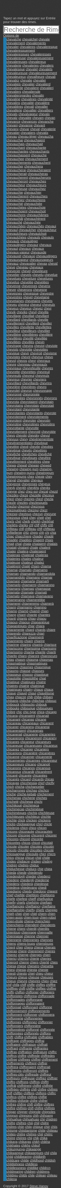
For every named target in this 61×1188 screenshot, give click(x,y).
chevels (26, 275)
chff (36, 525)
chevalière (42, 103)
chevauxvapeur (18, 260)
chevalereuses (17, 62)
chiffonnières (16, 1029)
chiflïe (42, 1097)
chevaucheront (17, 181)
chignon (12, 1115)
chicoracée (26, 831)
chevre (11, 364)
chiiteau (52, 1130)
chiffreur (45, 1074)
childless (31, 1164)
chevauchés (35, 226)
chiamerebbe (35, 600)
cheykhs (33, 488)
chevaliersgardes (19, 95)
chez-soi (32, 491)
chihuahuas (30, 1119)
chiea (48, 869)
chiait (10, 544)
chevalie (26, 80)
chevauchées (16, 226)
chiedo (27, 891)
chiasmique (42, 667)
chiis (54, 1127)
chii (42, 1119)
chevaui (50, 226)
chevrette (13, 372)
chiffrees (24, 1059)
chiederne (42, 880)
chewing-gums (24, 473)
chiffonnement (17, 1011)
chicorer (51, 835)
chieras (12, 951)
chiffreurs (13, 1078)
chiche (11, 794)
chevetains (32, 301)
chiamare (13, 581)
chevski (21, 435)
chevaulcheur (46, 230)
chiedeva (13, 887)
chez (21, 491)
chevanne (26, 125)
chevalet (32, 69)
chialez (39, 562)
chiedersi (13, 884)
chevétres (40, 450)
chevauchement (36, 159)
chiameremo (30, 603)
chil (46, 1153)
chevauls (33, 237)
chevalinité (45, 99)
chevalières (15, 106)
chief (10, 895)
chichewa (26, 801)
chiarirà (37, 644)
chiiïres (21, 1138)
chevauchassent (18, 155)
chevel (26, 271)
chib (30, 697)
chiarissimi (48, 648)
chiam (35, 566)
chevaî (53, 263)
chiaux (48, 689)
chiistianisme (27, 1130)
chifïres (49, 1108)
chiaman (13, 573)
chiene (11, 928)
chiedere (13, 880)
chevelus (13, 282)
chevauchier (32, 192)
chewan (33, 465)
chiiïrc (48, 1134)
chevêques (29, 458)
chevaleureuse (17, 73)
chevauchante (36, 147)
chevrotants (34, 413)
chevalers (47, 65)
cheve (11, 267)
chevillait (28, 316)
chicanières (47, 753)
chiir (47, 1127)
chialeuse (13, 562)
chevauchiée (33, 204)
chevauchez (37, 189)
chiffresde (32, 1074)
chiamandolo (16, 577)
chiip (28, 1127)
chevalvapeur (28, 114)
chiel (33, 914)
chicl (39, 824)
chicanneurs (15, 764)
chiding (47, 861)
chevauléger (29, 241)
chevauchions (35, 200)
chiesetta (46, 966)
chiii (30, 1123)
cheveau (22, 267)
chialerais (13, 555)
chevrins (46, 383)
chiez (53, 981)
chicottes (36, 850)
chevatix (42, 133)
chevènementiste (41, 439)
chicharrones (16, 790)
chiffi (22, 988)
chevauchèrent (34, 218)
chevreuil (43, 372)
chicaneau (14, 723)
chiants (22, 618)
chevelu (38, 275)
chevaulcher (27, 230)
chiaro (22, 656)
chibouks (13, 708)
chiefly (11, 902)
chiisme (12, 1130)
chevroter (29, 420)
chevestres (14, 297)
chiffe (31, 985)
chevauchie (15, 192)
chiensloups (44, 943)
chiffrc (52, 1052)
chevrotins (47, 424)
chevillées (14, 342)
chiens (11, 943)
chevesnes (14, 293)
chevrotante (31, 409)
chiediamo (14, 891)
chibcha (25, 701)
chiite (42, 1130)
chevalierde (15, 88)
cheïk (26, 521)
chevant (39, 125)
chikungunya (16, 1149)
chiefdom (32, 895)
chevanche (46, 121)
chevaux (38, 248)
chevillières (30, 334)
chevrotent (14, 420)
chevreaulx (39, 364)
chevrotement (16, 417)
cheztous (24, 514)
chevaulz (13, 241)
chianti (11, 618)
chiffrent (31, 1063)
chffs (43, 525)
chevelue (50, 275)
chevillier (43, 331)
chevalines (29, 99)
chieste (43, 970)
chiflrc (51, 1093)
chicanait (42, 715)
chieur (48, 973)
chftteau (49, 529)
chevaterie (48, 129)
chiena (29, 921)
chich (10, 786)
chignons (25, 1115)
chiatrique (37, 686)
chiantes (44, 615)
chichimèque (34, 809)
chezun (37, 514)
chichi (38, 801)
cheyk (11, 488)
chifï (31, 1108)
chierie (34, 958)
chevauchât (15, 218)
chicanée (25, 775)
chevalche (14, 39)
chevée (34, 446)
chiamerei (14, 603)
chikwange (33, 1149)
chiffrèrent (24, 1085)
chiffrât (11, 1085)
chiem (42, 914)
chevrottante (15, 428)
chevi (47, 308)
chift (30, 1104)
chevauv (25, 248)
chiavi (32, 693)
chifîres (21, 1108)
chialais (52, 544)
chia (53, 532)
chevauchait (34, 144)
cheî (48, 517)
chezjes (29, 499)
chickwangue (25, 824)
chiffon (20, 992)
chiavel (22, 693)
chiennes (46, 940)
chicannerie (43, 757)
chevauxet (14, 256)
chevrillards (30, 383)
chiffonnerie (15, 1018)
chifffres (12, 988)
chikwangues (34, 1153)
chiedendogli (16, 876)
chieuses (46, 977)
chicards (38, 779)
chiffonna (30, 996)
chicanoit (43, 764)
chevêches (29, 454)
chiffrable (30, 1037)
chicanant (13, 719)
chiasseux (14, 674)
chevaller (41, 106)
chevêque (14, 458)
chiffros (34, 1082)
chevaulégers (16, 245)
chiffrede (33, 1056)
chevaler (13, 47)
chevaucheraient (39, 170)
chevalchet (30, 39)
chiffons (45, 1033)
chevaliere (31, 88)
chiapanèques (17, 626)
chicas (49, 779)
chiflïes (12, 1100)
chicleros (13, 828)
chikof (35, 1145)
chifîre (11, 1108)
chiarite (40, 652)
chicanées (40, 775)
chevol (11, 360)
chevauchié (15, 204)
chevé (24, 446)
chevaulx (47, 237)
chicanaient (27, 715)
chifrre (21, 1104)
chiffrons (22, 1082)
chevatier (13, 133)
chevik (11, 312)
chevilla (43, 312)
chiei (18, 914)
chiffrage (13, 1041)
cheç (32, 517)
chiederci (43, 876)
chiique (38, 1127)
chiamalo (25, 570)
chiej (26, 914)
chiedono (39, 891)
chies (54, 962)
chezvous (13, 517)
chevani (12, 125)
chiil (36, 1123)
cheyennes (29, 484)
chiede (22, 872)
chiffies (41, 988)
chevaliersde (31, 91)
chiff (23, 985)
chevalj (29, 106)
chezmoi (24, 506)
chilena (12, 1179)
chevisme (50, 353)
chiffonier (32, 992)
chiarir (28, 641)
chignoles (48, 1112)
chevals (12, 114)
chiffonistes (15, 996)
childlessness (16, 1168)
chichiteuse (46, 813)
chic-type (29, 712)
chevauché (14, 222)
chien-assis (15, 917)
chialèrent (14, 566)
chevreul (28, 375)
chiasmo (13, 671)
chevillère (46, 334)
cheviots (12, 349)
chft (39, 529)
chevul (45, 435)
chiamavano (44, 596)
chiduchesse (16, 869)
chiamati (41, 592)
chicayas (13, 783)
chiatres (12, 686)
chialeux (27, 562)
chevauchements (19, 162)
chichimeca (31, 805)
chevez (38, 308)
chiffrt (45, 1082)
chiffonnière (32, 1026)
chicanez (13, 749)
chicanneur (49, 760)
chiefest (21, 899)
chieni (21, 928)
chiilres (12, 1127)
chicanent (47, 723)
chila (53, 1153)
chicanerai (42, 727)
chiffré (36, 1085)
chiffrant (12, 1048)
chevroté (34, 431)
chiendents (47, 925)
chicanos (28, 768)
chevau (12, 136)
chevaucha (45, 136)
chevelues (14, 278)
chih (36, 1115)
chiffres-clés (15, 1074)
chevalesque (16, 69)
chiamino (40, 607)
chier (19, 947)
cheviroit (36, 353)
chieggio (51, 910)
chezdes (13, 495)
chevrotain (46, 402)
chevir (24, 353)
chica (41, 712)
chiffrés (25, 1089)
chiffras (12, 1052)
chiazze (20, 697)
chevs (11, 435)
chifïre (38, 1108)
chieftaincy (33, 906)
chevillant (42, 316)
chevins (27, 346)
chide (46, 857)
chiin (21, 1127)
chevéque (14, 450)
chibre (11, 712)
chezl (39, 499)
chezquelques (17, 510)
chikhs (25, 1145)
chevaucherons (40, 177)
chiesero (33, 966)
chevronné (14, 394)
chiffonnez (29, 1022)
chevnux (37, 357)
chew (46, 461)
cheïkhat (47, 521)
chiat (42, 678)
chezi (10, 499)
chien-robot (48, 917)
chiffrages (27, 1041)
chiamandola (46, 573)
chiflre (22, 1097)
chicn (24, 828)
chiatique (13, 682)
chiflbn (18, 1093)
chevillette (27, 327)
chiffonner (30, 1014)
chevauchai (15, 140)
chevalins (13, 103)
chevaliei (39, 80)
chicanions (14, 753)
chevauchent (41, 162)
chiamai (12, 570)
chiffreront (30, 1070)
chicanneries (16, 760)
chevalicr (13, 80)
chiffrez (41, 1078)
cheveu (12, 304)
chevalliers (45, 110)
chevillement (16, 323)
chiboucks (27, 704)
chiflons (41, 1093)
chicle (48, 824)
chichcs (43, 790)
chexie (40, 476)
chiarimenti (36, 637)
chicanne (13, 757)
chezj (19, 499)
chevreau (24, 364)
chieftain (46, 902)
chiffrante (25, 1048)
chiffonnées (15, 1033)
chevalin (38, 95)
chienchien (42, 921)
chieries (45, 958)
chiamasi (27, 588)
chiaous (12, 622)
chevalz (12, 118)
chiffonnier (45, 1022)
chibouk (41, 704)
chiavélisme (45, 693)
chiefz (40, 910)
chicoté (48, 850)
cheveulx (48, 304)
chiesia (21, 970)
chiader (37, 536)
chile (31, 1175)
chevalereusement (40, 58)
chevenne (14, 286)
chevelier (13, 275)
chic (19, 712)
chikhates (13, 1145)
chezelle (35, 495)
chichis (32, 813)
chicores (13, 839)
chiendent (32, 925)
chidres (23, 865)
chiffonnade (46, 996)
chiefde (19, 895)
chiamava (28, 596)
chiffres (43, 1070)
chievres (34, 981)
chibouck (13, 704)
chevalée (24, 118)
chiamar (46, 577)
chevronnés (34, 398)
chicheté (13, 801)
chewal (22, 465)
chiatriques (14, 689)
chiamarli (42, 581)
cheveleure (40, 271)
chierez (12, 955)
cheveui (23, 304)
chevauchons (16, 215)
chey (48, 476)
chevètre (13, 446)
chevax (42, 263)
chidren (12, 865)
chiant (21, 615)
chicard (25, 779)
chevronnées (16, 398)
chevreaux (14, 368)
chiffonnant (30, 1007)
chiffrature (40, 1052)
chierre (24, 962)
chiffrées (13, 1089)
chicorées (13, 843)
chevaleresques (18, 54)
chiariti (51, 652)
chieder (31, 876)
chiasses (37, 671)
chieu (39, 973)
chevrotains (15, 405)
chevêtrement (16, 461)
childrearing (15, 1171)
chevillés (28, 342)
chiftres (49, 1104)
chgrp (34, 532)
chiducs (31, 869)
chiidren (51, 1119)
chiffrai (39, 1041)
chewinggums (16, 476)
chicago (51, 712)
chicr (42, 854)
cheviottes (40, 349)
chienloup (13, 932)
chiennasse (15, 936)
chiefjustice (45, 899)
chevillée (40, 338)
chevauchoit (37, 211)
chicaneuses (33, 745)
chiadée (12, 540)
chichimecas (15, 809)
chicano (30, 764)
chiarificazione (17, 637)
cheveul (35, 304)
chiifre (11, 1123)
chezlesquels (38, 502)
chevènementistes (20, 443)
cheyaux (37, 480)
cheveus (13, 308)
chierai (38, 947)
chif (9, 985)
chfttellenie (14, 532)
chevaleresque (46, 47)
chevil (32, 312)
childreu (12, 1175)
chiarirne (13, 644)
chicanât (28, 772)
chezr (44, 510)
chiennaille (45, 932)
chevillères (14, 338)
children (30, 1171)
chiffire (51, 988)
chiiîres (31, 1134)
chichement (45, 794)
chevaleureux (16, 76)
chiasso (27, 674)
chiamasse (43, 588)
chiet (31, 973)
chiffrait (42, 1044)
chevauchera (33, 166)
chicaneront (33, 738)
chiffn (10, 992)
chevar (24, 129)
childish (50, 1160)
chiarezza (29, 633)
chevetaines (15, 301)
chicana (12, 715)
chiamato (13, 596)
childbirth (39, 1156)
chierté (44, 962)
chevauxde (38, 252)
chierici (12, 958)
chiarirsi (25, 644)
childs (23, 1175)
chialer (11, 551)
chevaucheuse (17, 189)
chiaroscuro (48, 656)
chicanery (50, 738)
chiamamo (40, 570)
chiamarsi (13, 588)
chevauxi (28, 256)
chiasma (32, 659)
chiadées (25, 540)
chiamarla (28, 581)
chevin (40, 342)
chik (36, 1138)
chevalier (28, 84)
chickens (44, 820)
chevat (35, 129)
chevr (32, 360)
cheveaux (36, 267)
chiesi (11, 970)
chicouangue (16, 854)
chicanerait (14, 734)
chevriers (39, 379)
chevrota (13, 402)
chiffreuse (28, 1078)
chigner (22, 1112)
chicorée (37, 839)
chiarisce (50, 644)
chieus (22, 977)
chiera (28, 947)
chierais (49, 947)
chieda (11, 872)
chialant (23, 547)
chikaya (12, 1141)
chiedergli (27, 880)
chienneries (30, 940)
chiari (40, 633)
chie (40, 869)
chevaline (13, 99)
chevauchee (15, 159)
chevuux (13, 439)
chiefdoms (47, 895)
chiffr (10, 1037)
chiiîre (21, 1134)
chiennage (28, 932)
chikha (45, 1141)
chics (10, 857)
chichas (31, 790)
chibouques (44, 708)
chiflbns (29, 1093)
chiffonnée (47, 1029)
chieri (46, 955)
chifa (16, 985)
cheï (18, 521)
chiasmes (26, 667)
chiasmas (46, 659)
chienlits (43, 928)
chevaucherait (17, 174)
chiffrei (36, 1059)
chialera (22, 551)
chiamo (12, 611)
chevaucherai (16, 170)
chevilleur (13, 331)
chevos (22, 360)
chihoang (46, 1115)
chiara (40, 626)
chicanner (27, 757)
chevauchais (16, 144)
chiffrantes (40, 1048)
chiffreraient (27, 1067)
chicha (19, 786)
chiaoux (24, 622)
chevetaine (41, 297)
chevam (38, 118)
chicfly (49, 783)
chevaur (32, 245)
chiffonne (45, 1007)
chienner (42, 936)
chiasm (20, 659)
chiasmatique (16, 663)
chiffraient (13, 1044)
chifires (52, 1089)
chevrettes (28, 372)
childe (24, 1160)
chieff (32, 899)
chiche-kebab (26, 794)
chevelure (29, 278)
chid (38, 857)
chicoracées (44, 831)
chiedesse (41, 884)
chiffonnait (14, 1007)
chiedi (42, 887)
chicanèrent (43, 772)
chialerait (27, 555)
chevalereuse (16, 58)
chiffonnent (14, 1014)
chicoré (25, 839)
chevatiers (28, 133)
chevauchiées (16, 207)
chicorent (37, 835)
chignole (35, 1112)
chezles (22, 502)
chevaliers (14, 91)
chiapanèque (40, 622)
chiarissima (32, 648)
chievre (22, 981)
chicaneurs (43, 742)
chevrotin (43, 420)
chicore (12, 835)
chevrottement (17, 431)
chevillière (14, 334)
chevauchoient (17, 211)
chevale (44, 39)
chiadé (49, 536)
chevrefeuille (31, 368)
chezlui (12, 506)
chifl (9, 1093)
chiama (46, 566)
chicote (12, 846)
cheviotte (25, 349)
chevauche (39, 155)
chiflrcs (12, 1097)
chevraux (43, 360)
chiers (34, 962)
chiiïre (11, 1138)
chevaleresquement (21, 50)
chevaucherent (17, 177)
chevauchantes (17, 151)
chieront (12, 962)
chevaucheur (16, 185)
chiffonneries (33, 1018)
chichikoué (14, 805)
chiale (34, 547)
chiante (32, 615)
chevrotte (32, 428)
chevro (42, 387)
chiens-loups (26, 943)
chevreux (13, 379)
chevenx (44, 286)
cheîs (10, 521)
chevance (13, 121)
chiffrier (52, 1078)
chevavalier (28, 263)
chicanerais (35, 730)
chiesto (22, 973)
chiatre (41, 682)
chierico (23, 958)
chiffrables (45, 1037)
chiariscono (15, 648)
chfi (50, 525)
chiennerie (14, 940)
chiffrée (47, 1085)
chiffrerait (43, 1067)
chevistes (13, 357)
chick (21, 820)
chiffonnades (16, 999)
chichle (46, 816)
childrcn (44, 1168)
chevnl (25, 357)
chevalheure (36, 76)
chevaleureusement (43, 73)
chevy (24, 439)
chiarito (12, 656)
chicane (40, 719)
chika (43, 1138)
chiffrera (12, 1067)
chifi (34, 1089)
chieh (10, 914)
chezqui (33, 510)
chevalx (44, 114)
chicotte (23, 850)
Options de (11, 35)
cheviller (46, 323)
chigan (11, 1112)
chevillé (28, 338)
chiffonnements (39, 1011)
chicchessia (28, 783)
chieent (52, 891)
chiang (11, 615)
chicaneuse (15, 745)
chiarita (29, 652)
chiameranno (16, 600)
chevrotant (14, 409)
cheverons (24, 289)
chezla (48, 499)
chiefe (11, 899)
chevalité (27, 103)
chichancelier (34, 786)
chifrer (43, 1100)
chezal (43, 491)
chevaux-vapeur (18, 252)
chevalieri (47, 88)
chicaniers (41, 749)
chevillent (32, 323)
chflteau (30, 529)
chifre (34, 1100)
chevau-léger (27, 136)
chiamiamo (25, 607)
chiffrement (50, 1059)
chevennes (29, 286)
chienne (29, 936)
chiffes (40, 985)
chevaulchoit (37, 233)
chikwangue (15, 1153)
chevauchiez (16, 200)
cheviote (51, 346)
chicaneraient (16, 730)
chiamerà (47, 603)
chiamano (33, 577)
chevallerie (14, 110)
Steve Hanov (39, 1186)
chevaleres (27, 47)
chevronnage (42, 390)
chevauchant (16, 147)
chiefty (30, 910)
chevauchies (38, 196)
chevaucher (15, 166)
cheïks (23, 525)
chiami (11, 607)
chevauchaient (34, 140)
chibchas (37, 701)
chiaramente (15, 630)
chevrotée (48, 431)
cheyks (45, 488)
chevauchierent (18, 196)
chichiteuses (15, 816)
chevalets (46, 69)
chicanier (26, 749)
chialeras (41, 555)
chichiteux (32, 816)
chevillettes (43, 327)
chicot (35, 843)
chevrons (50, 398)
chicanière (30, 753)
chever (11, 289)
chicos (26, 843)
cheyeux (44, 484)
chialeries (13, 559)
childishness (15, 1164)
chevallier (30, 110)
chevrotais (31, 405)
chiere (22, 951)
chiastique (41, 674)
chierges (35, 955)
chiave (11, 693)
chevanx (13, 129)
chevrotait (47, 405)
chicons (12, 831)
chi (47, 532)
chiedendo (34, 872)
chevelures (45, 278)
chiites (11, 1134)
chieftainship (16, 910)
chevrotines (30, 424)
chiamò (23, 611)
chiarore (33, 656)
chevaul (12, 230)
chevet (28, 297)
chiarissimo (15, 652)
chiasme (13, 667)
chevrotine (14, 424)
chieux (11, 981)
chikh (36, 1141)
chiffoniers (47, 992)
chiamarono (45, 585)
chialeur (38, 559)
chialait (12, 547)
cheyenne (14, 484)
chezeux (48, 495)
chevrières (28, 387)
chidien (36, 861)
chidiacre (23, 861)
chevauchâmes (37, 215)
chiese (21, 966)
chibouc (50, 701)
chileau (52, 1175)
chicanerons (15, 738)
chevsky (33, 435)
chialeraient (37, 551)
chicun (29, 857)
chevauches (37, 181)
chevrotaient (29, 402)
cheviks (22, 312)
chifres (11, 1104)
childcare (13, 1160)
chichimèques (16, 813)
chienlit (31, 928)
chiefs (21, 902)
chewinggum (45, 473)
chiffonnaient (35, 1003)
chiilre (44, 1123)
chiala (27, 544)
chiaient (38, 540)
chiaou (41, 618)
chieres (50, 951)
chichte (12, 820)
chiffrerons (14, 1070)
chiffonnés (31, 1033)
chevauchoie (36, 207)
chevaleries (30, 65)
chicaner (13, 727)
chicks (11, 824)
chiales (26, 559)
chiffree (12, 1059)
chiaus (38, 689)
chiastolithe (30, 678)
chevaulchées (16, 237)
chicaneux (50, 745)
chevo (48, 357)
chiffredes (48, 1056)
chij (29, 1138)
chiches (41, 798)
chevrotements (37, 417)
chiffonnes (14, 1022)
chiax (10, 697)
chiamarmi (28, 585)
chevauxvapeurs (41, 260)
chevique (13, 353)
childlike (32, 1168)
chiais (49, 540)
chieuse (33, 977)
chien (51, 914)
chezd (53, 491)
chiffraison (28, 1044)
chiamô (34, 611)
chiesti (11, 973)
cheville (42, 319)
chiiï (40, 1134)
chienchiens (15, 925)
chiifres (21, 1123)
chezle (11, 502)
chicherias (14, 798)
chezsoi (12, 514)
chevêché (45, 454)
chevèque (41, 443)
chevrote (50, 413)
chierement (36, 951)
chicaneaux (30, 723)
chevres (47, 368)
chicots (12, 850)
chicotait (47, 843)
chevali (50, 76)
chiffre (22, 1056)
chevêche (13, 454)
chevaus (45, 245)
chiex (45, 981)
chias (10, 659)
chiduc (34, 865)
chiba (38, 697)
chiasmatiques (37, 663)
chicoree (24, 835)
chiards (40, 630)
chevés (26, 450)
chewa (11, 465)
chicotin (48, 846)
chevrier (26, 379)
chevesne (40, 289)
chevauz (13, 263)
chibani (47, 697)
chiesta (32, 970)
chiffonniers (15, 1026)
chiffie (30, 988)
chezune (50, 514)
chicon (42, 828)
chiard (29, 630)
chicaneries (47, 734)
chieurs (12, 977)
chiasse (25, 671)
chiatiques (27, 682)
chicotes (36, 846)
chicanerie (30, 734)
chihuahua (14, 1119)
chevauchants (39, 151)
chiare (51, 630)
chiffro (11, 1082)
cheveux (26, 308)
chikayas (24, 1141)
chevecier (13, 271)
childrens (43, 1171)
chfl (21, 529)
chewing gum (29, 469)
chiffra (18, 1037)
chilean (41, 1175)
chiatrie (24, 686)
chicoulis (32, 854)
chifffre (50, 985)
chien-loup (31, 917)
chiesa (11, 966)
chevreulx (42, 375)
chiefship (32, 902)
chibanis (12, 701)
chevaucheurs (36, 185)
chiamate (27, 592)
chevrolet (13, 390)
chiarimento (15, 641)
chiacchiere (23, 536)
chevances (29, 121)
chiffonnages (16, 1003)
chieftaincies (15, 906)
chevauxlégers (46, 256)
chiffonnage (34, 999)
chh (41, 532)
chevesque (31, 293)
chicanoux (14, 772)
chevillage (14, 316)
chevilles (13, 327)
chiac (10, 536)
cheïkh (36, 521)
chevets (47, 301)
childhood (37, 1160)
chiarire (39, 641)
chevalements (36, 43)
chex (30, 476)
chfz (26, 532)
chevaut (12, 248)
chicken (31, 820)
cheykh (21, 488)
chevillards (28, 319)
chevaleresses (40, 54)
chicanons (14, 768)
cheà (24, 517)
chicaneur (27, 742)
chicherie (28, 798)
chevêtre (44, 458)
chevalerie (14, 65)
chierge (23, 955)
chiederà (26, 884)
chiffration (25, 1052)
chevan (50, 118)
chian (44, 611)
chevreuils (14, 375)
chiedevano (28, 887)
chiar (31, 626)
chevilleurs (28, 331)
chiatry (28, 689)
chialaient (39, 544)
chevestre (47, 293)
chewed (45, 465)
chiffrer (42, 1063)
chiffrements (15, 1063)
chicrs (51, 854)
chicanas (27, 719)
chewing (12, 469)
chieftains (48, 906)
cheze (24, 495)
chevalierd (43, 84)
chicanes (13, 742)
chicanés (13, 779)
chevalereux (37, 62)
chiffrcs (12, 1056)
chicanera (27, 727)
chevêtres (34, 461)
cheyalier (23, 480)
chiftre (38, 1104)
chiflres (32, 1097)
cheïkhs (12, 525)
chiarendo (14, 633)
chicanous (43, 768)
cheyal (11, 480)
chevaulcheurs (17, 233)
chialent (44, 547)
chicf (41, 783)
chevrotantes (16, 413)
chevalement (16, 43)
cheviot (39, 346)
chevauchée (32, 222)
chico (32, 828)
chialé (25, 566)
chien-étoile (15, 921)
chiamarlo (14, 585)
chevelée (26, 282)
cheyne (12, 491)
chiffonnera (46, 1014)
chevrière (13, 387)
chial (18, 544)
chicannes (33, 760)
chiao (32, 618)
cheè (40, 517)
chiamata (13, 592)
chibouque (27, 708)
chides (11, 861)
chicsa (19, 857)
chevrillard (14, 383)
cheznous (38, 506)
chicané (12, 775)
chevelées (41, 282)
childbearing (23, 1156)
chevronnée (31, 394)
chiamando (28, 573)
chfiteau (12, 529)
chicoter (23, 846)
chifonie (23, 1100)
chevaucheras (38, 174)
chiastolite (14, 678)
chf (31, 525)
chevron (26, 390)
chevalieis (14, 84)
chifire (42, 1089)
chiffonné (32, 1029)
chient (11, 947)
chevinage (14, 346)
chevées (47, 446)
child (10, 1156)
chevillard (13, 319)
